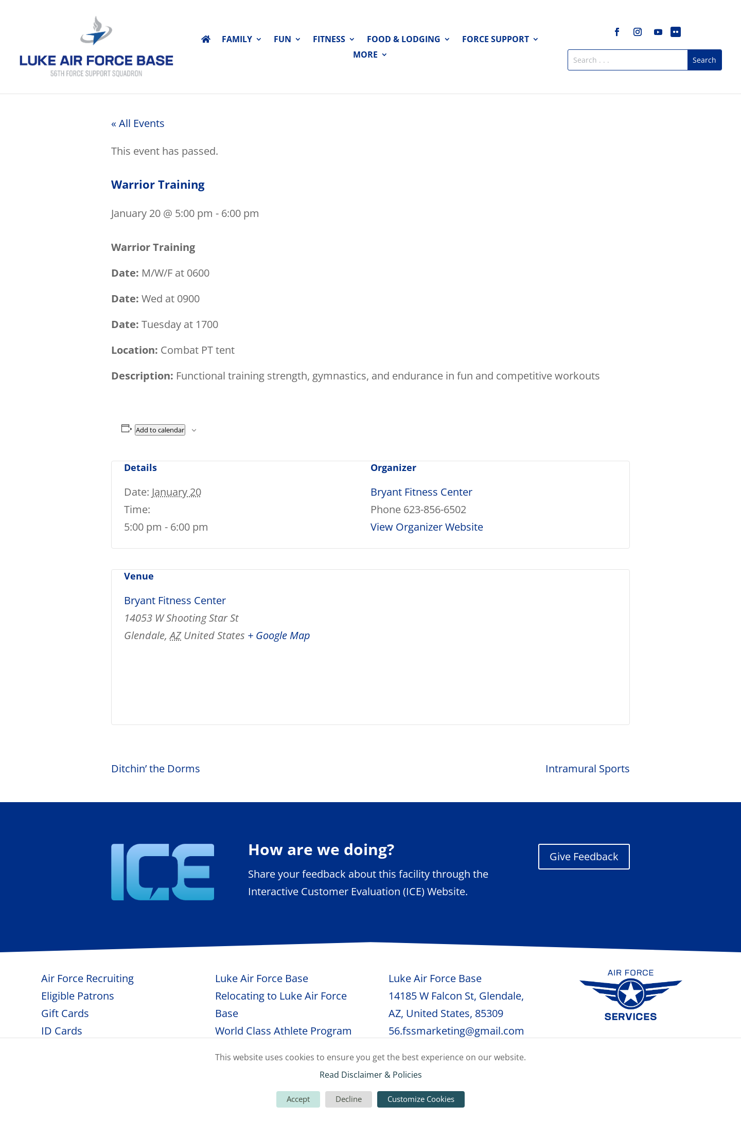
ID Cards (61, 1031)
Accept (298, 1099)
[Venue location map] (562, 640)
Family (237, 40)
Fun (282, 40)
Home (205, 41)
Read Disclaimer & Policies (371, 1074)
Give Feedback (584, 856)
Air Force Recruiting (87, 978)
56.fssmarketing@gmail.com (456, 1031)
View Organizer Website (426, 527)
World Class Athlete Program (283, 1031)
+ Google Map (279, 635)
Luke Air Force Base (261, 978)
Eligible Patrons (77, 996)
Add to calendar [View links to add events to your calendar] (160, 429)
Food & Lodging (403, 40)
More (365, 55)
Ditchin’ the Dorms (155, 768)
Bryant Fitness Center (421, 492)
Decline (349, 1099)
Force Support (495, 40)
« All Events (138, 123)
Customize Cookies (420, 1099)
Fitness (329, 40)
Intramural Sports (587, 768)
